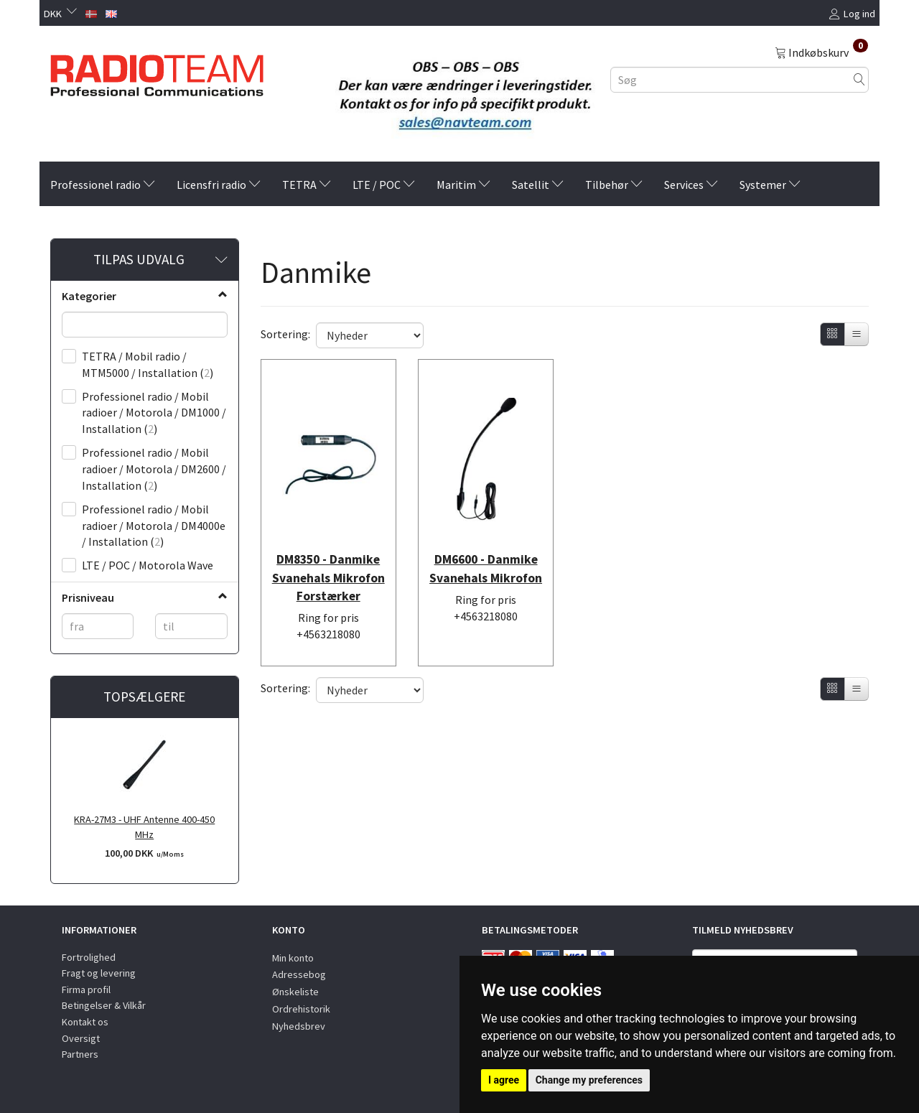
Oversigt (81, 1038)
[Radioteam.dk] (156, 71)
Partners (80, 1054)
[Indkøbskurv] (821, 51)
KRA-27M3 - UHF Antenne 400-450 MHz (144, 827)
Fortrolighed (89, 957)
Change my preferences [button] (589, 1080)
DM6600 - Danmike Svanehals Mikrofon (486, 559)
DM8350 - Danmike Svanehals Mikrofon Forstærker (328, 568)
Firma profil (86, 989)
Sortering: (285, 334)
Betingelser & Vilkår (104, 1005)
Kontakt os (85, 1021)
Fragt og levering (99, 973)
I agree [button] (503, 1080)
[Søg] (859, 79)
